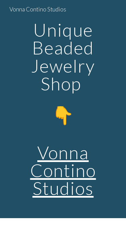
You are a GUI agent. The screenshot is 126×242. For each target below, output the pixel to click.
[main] (63, 109)
